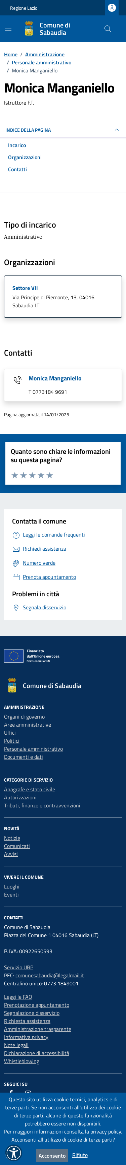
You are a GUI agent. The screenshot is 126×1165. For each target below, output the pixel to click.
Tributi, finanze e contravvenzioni (42, 805)
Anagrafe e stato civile (29, 789)
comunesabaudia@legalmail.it (49, 975)
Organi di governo (24, 717)
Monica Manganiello (55, 378)
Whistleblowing (21, 1061)
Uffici (10, 733)
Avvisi (11, 854)
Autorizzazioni (20, 797)
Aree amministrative (27, 725)
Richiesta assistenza (27, 1021)
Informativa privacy (26, 1037)
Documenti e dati (23, 757)
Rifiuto (80, 1155)
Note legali (16, 1045)
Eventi (11, 895)
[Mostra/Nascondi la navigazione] (8, 28)
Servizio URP (18, 967)
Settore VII (25, 288)
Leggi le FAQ (18, 997)
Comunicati (17, 846)
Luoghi (11, 886)
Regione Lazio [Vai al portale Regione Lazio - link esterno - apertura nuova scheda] (23, 7)
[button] (14, 1153)
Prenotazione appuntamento (36, 1005)
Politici (11, 741)
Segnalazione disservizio (31, 1013)
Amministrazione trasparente (37, 1029)
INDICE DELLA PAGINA (63, 130)
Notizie (12, 838)
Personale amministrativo (33, 749)
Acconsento (52, 1156)
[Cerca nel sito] (108, 29)
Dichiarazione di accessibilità (36, 1053)
